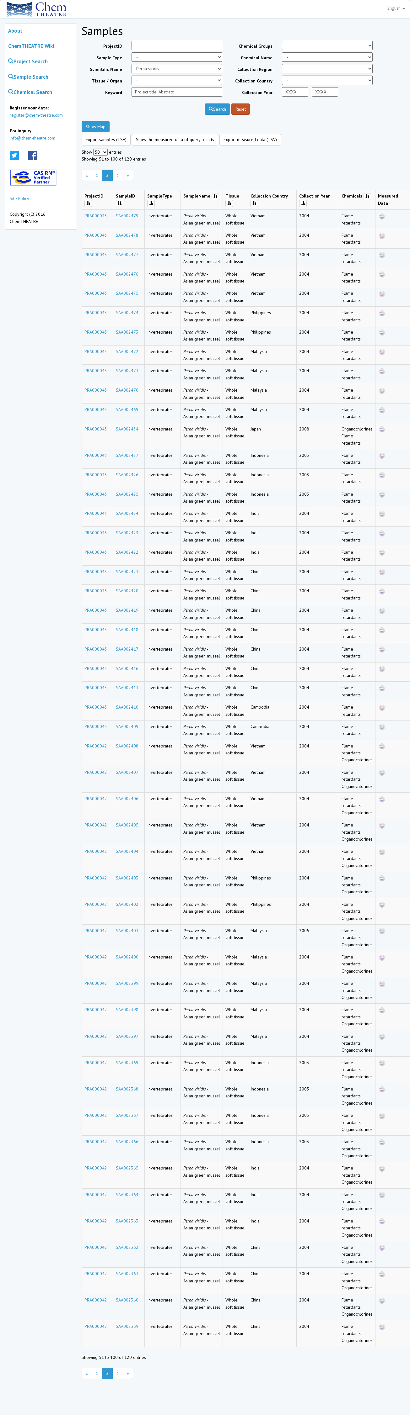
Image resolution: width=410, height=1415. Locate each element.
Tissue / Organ (107, 81)
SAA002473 (127, 332)
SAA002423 (127, 533)
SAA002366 (127, 1141)
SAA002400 (127, 957)
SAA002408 (127, 746)
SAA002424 (127, 513)
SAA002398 (127, 1009)
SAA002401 (127, 930)
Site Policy (19, 198)
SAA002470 (127, 390)
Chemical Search (30, 92)
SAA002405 (127, 825)
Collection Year (257, 92)
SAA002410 (127, 707)
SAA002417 (127, 649)
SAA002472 (127, 351)
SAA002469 (127, 409)
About (15, 30)
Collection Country (253, 81)
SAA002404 (127, 851)
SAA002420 (127, 591)
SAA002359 (127, 1326)
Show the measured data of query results (175, 139)
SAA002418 (127, 629)
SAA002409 (127, 726)
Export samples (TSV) (106, 139)
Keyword (113, 92)
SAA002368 (127, 1089)
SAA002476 (127, 274)
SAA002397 (127, 1036)
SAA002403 (127, 878)
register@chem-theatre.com (36, 115)
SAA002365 (127, 1168)
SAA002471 (127, 370)
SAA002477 (127, 254)
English (396, 8)
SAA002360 (127, 1300)
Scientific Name (106, 69)
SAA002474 (127, 312)
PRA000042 (95, 746)
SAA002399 (127, 983)
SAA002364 (127, 1194)
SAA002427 (127, 455)
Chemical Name (256, 58)
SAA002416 (127, 668)
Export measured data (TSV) (250, 139)
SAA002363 (127, 1221)
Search (217, 109)
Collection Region (254, 69)
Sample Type (109, 58)
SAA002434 (127, 429)
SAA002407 (127, 772)
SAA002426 (127, 475)
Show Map (95, 126)
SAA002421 (127, 571)
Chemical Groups (255, 46)
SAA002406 (127, 798)
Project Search (28, 61)
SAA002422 (127, 552)
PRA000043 (95, 216)
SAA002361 (127, 1273)
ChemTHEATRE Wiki (31, 46)
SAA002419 (127, 610)
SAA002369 (127, 1062)
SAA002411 (127, 687)
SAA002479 (127, 216)
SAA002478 (127, 235)
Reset (240, 109)
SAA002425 (127, 494)
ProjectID (112, 46)
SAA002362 (127, 1247)
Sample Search (28, 76)
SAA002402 (127, 904)
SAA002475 (127, 293)
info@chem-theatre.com (32, 138)
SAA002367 (127, 1115)
